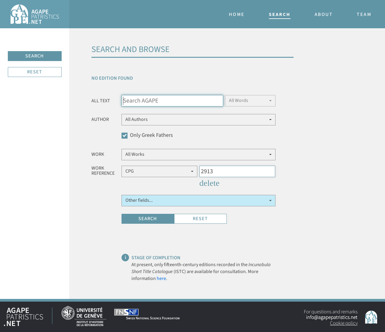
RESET (34, 72)
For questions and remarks (331, 317)
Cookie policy (344, 323)
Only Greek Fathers (147, 135)
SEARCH (34, 56)
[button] (250, 100)
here (161, 278)
